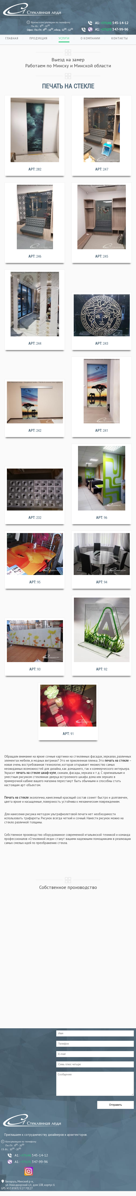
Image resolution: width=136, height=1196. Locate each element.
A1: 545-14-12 (111, 23)
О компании (90, 38)
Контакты (119, 38)
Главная (11, 38)
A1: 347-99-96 (111, 29)
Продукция (38, 38)
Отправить (115, 1109)
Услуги (64, 38)
